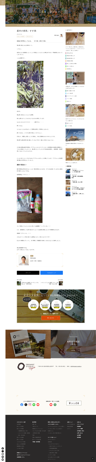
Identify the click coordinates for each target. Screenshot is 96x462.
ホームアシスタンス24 (54, 450)
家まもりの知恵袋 (21, 36)
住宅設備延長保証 (53, 448)
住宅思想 (19, 424)
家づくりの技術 (20, 426)
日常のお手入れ (29, 36)
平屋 (33, 435)
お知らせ (79, 422)
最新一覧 (34, 424)
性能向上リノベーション (22, 452)
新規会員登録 (70, 426)
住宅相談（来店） (81, 430)
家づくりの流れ (20, 439)
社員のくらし (51, 430)
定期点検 (50, 441)
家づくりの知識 (20, 437)
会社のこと (69, 101)
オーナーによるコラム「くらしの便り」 (56, 426)
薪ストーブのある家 (36, 439)
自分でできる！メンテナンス (56, 446)
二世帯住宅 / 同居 (36, 433)
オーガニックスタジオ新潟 (22, 25)
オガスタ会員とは (71, 424)
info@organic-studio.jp (76, 366)
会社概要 (79, 435)
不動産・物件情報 (36, 441)
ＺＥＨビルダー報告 (21, 441)
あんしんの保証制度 (21, 444)
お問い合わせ (80, 433)
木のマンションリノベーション (23, 454)
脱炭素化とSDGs (20, 446)
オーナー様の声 (70, 93)
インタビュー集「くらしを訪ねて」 (55, 428)
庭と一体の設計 (21, 435)
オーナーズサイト (51, 439)
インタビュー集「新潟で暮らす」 (55, 433)
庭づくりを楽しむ (70, 66)
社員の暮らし (69, 68)
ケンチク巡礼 (69, 125)
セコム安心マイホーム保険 (53, 457)
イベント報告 (69, 98)
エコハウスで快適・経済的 (24, 433)
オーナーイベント (51, 459)
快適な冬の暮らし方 (71, 55)
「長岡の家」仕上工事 (77, 182)
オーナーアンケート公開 (71, 96)
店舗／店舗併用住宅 (36, 437)
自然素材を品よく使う (23, 430)
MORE (28, 350)
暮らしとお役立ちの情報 (71, 63)
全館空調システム (20, 457)
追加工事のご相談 (53, 452)
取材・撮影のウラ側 (71, 90)
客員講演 (79, 426)
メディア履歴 (80, 428)
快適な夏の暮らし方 (71, 58)
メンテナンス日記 (51, 454)
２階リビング (35, 426)
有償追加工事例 (70, 60)
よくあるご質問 (20, 448)
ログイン (69, 428)
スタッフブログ (80, 424)
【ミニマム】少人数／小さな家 (39, 430)
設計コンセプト (70, 123)
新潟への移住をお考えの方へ (54, 422)
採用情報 (79, 437)
